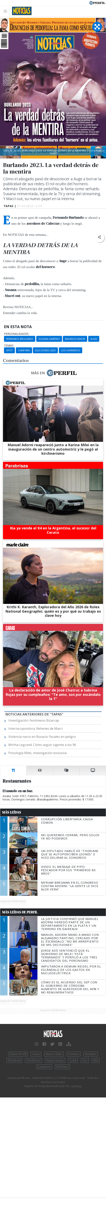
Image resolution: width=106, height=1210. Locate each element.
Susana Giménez (49, 339)
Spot (9, 350)
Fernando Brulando (19, 339)
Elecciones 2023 (45, 350)
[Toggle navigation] (6, 11)
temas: (9, 345)
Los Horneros (70, 350)
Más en (53, 373)
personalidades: (16, 334)
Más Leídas (11, 812)
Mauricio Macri (75, 339)
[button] (99, 237)
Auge (93, 339)
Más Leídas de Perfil (19, 912)
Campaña (24, 350)
